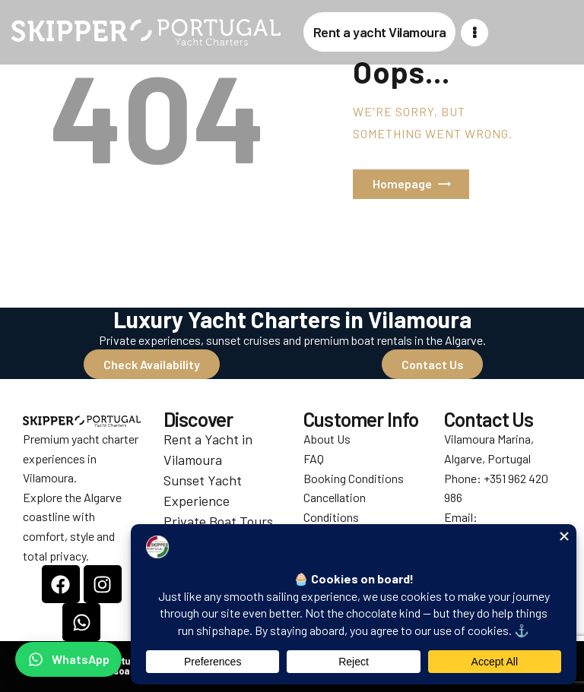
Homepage (402, 183)
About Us (327, 438)
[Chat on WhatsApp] (68, 659)
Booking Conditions (353, 478)
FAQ (313, 458)
